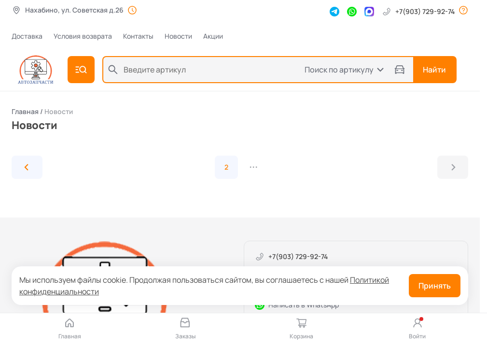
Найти (434, 69)
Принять (434, 285)
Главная (25, 111)
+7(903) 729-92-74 (418, 11)
